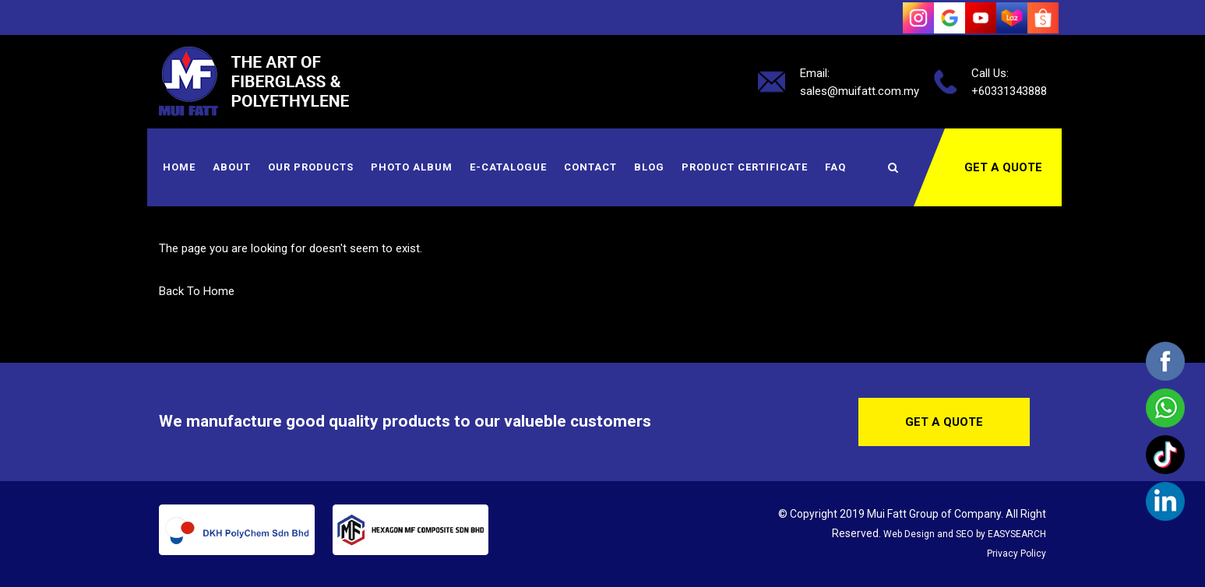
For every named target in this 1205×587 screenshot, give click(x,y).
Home (179, 167)
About (232, 167)
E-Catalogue (508, 167)
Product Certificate (745, 167)
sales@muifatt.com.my (859, 90)
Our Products (311, 167)
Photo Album (412, 167)
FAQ (835, 167)
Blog (649, 167)
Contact (590, 167)
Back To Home (196, 291)
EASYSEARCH (1017, 534)
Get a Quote (1003, 167)
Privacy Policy (1016, 553)
